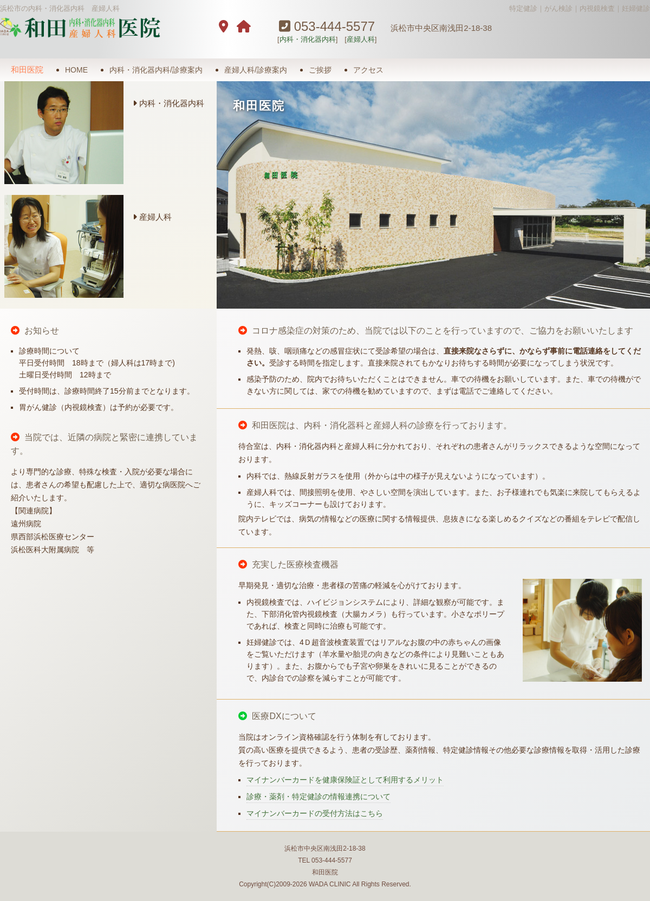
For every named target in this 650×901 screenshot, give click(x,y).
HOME (76, 70)
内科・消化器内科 (308, 39)
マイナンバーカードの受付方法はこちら (314, 813)
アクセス (368, 70)
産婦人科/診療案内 (255, 70)
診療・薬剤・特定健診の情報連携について (318, 796)
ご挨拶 (320, 70)
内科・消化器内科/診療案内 (156, 70)
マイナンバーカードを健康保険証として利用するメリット (345, 779)
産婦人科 (361, 39)
